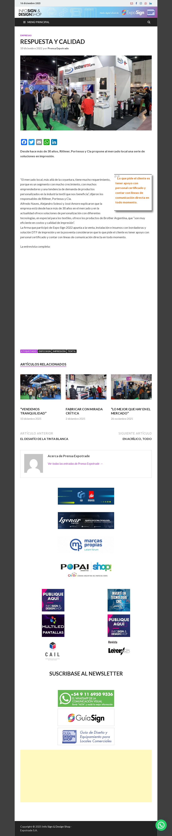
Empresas (26, 35)
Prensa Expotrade (58, 48)
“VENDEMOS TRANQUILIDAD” (33, 411)
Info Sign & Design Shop (56, 826)
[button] (161, 825)
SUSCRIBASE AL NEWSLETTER (86, 673)
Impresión (59, 351)
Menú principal (38, 22)
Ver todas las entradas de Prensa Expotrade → (75, 463)
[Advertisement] (86, 776)
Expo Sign (45, 351)
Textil (72, 351)
